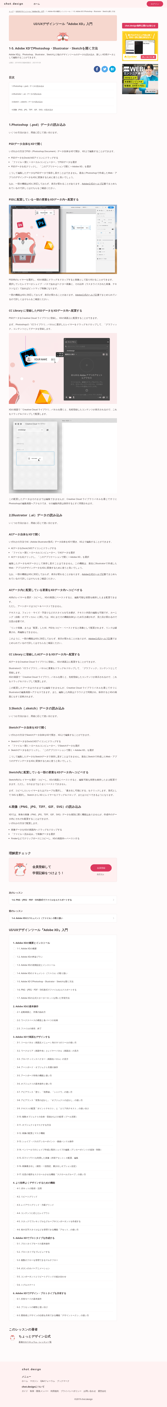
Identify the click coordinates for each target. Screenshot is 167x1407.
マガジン (34, 1381)
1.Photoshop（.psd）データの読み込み (28, 86)
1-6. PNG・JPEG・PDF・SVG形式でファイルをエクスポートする (42, 899)
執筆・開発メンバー (39, 1391)
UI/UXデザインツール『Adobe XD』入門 (30, 11)
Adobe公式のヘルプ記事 (94, 183)
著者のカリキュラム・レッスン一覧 (35, 1342)
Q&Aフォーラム (47, 1381)
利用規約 (55, 1391)
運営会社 (102, 1391)
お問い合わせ (90, 1391)
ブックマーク (63, 1381)
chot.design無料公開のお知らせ (140, 25)
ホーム (37, 3)
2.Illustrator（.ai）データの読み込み (27, 94)
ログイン (155, 3)
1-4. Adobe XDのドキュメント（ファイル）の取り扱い (37, 918)
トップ (11, 11)
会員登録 (101, 867)
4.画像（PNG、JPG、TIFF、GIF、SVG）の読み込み (32, 109)
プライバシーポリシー (71, 1391)
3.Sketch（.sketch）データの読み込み (27, 102)
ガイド (25, 1391)
